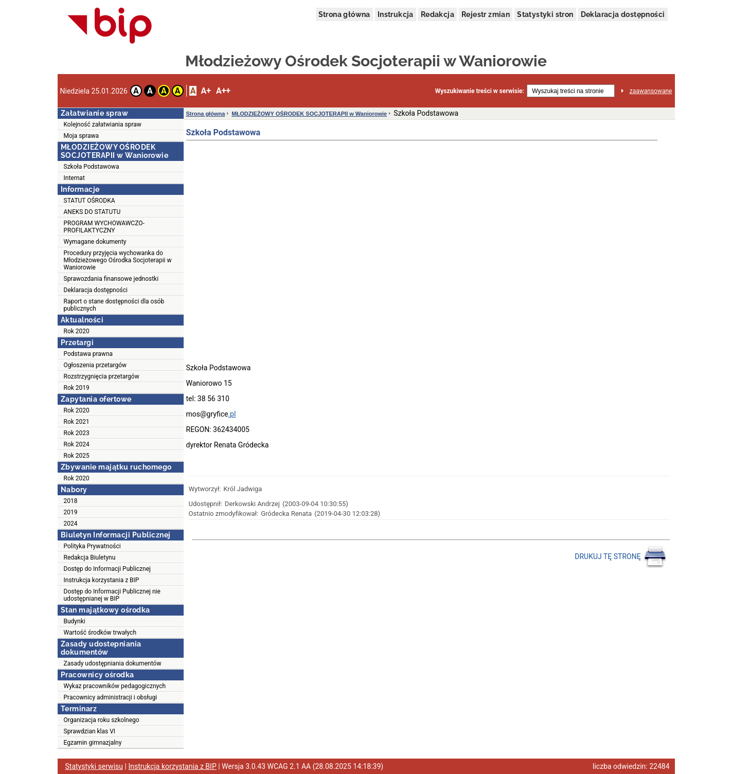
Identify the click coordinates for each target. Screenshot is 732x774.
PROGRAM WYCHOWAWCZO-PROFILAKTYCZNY (104, 227)
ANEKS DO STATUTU (92, 211)
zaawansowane (651, 91)
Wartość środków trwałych (100, 632)
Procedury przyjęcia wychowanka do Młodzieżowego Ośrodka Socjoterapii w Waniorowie (118, 260)
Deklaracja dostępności (623, 14)
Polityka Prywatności (92, 546)
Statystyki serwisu (94, 766)
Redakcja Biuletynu (90, 557)
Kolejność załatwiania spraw (102, 124)
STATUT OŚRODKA (89, 200)
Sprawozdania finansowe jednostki (111, 278)
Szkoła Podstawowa (91, 166)
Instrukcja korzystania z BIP (101, 580)
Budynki (74, 621)
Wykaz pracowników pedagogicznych (115, 686)
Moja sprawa (81, 135)
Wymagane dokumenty (95, 241)
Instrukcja (396, 14)
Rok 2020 (77, 331)
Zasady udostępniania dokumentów (113, 663)
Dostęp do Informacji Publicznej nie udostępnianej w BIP (112, 595)
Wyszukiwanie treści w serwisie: (479, 91)
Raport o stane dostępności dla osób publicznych (114, 305)
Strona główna (344, 14)
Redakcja (437, 14)
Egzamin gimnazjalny (93, 742)
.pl (232, 414)
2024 (71, 523)
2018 (71, 501)
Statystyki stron (545, 14)
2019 (71, 512)
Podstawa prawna (88, 353)
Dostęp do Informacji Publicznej (107, 568)
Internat (74, 178)
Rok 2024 (77, 444)
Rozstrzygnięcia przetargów (101, 376)
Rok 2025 (77, 455)
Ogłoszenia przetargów (95, 365)
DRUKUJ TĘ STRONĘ (621, 557)
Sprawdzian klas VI (90, 731)
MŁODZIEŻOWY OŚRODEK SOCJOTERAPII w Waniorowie (309, 114)
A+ (205, 91)
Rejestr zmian (485, 14)
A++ (223, 91)
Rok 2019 (77, 387)
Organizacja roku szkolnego (101, 720)
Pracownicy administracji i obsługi (110, 697)
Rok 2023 (77, 433)
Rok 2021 (77, 421)
